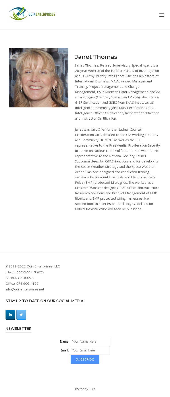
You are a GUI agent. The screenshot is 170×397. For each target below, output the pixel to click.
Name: (64, 342)
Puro (92, 389)
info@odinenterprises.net (25, 289)
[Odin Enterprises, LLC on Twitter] (21, 315)
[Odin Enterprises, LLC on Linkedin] (10, 315)
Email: (64, 350)
